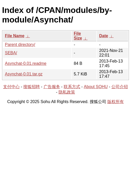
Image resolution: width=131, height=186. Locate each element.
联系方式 (72, 86)
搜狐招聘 (31, 86)
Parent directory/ (20, 44)
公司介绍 (119, 86)
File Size (78, 35)
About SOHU (96, 86)
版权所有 (115, 101)
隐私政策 (67, 92)
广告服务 (52, 86)
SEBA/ (11, 53)
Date (103, 36)
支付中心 (11, 86)
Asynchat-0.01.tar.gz (24, 74)
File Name (14, 36)
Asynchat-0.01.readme (25, 63)
